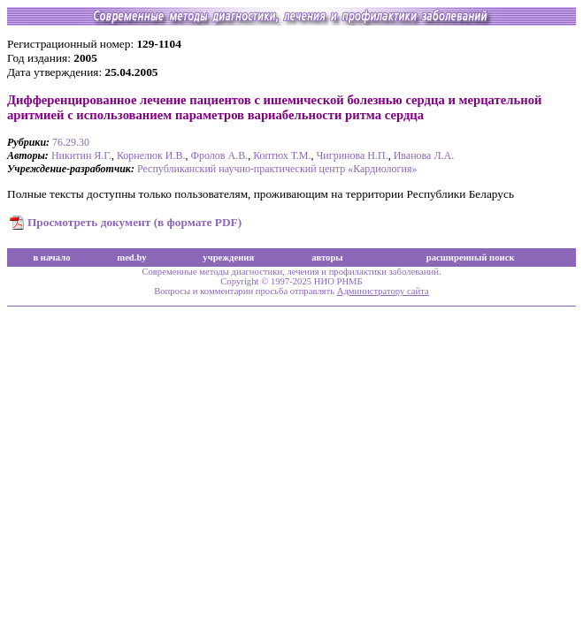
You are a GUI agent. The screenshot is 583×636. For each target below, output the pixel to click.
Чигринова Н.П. (352, 155)
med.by (131, 257)
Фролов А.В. (220, 155)
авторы (327, 257)
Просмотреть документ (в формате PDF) (134, 222)
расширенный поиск (470, 257)
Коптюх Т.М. (282, 155)
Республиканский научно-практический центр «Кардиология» (277, 169)
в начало (51, 257)
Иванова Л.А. (424, 155)
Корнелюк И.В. (151, 155)
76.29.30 (70, 142)
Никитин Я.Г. (81, 155)
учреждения (228, 257)
